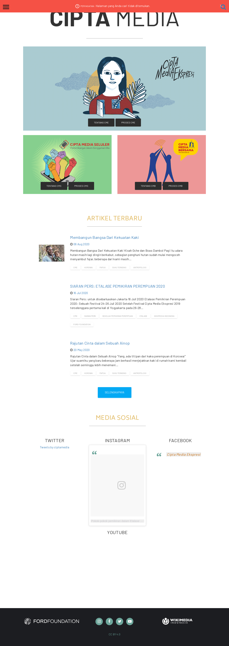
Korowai (88, 267)
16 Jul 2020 (80, 293)
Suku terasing (119, 267)
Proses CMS (81, 185)
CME (75, 267)
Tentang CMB (148, 185)
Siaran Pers (90, 316)
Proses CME (128, 122)
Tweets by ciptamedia (54, 447)
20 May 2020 (81, 350)
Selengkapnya (114, 392)
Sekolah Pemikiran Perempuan (117, 316)
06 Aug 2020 (81, 244)
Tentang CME (101, 122)
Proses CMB (176, 185)
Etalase (143, 316)
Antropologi (139, 267)
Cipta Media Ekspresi (183, 454)
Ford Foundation (82, 324)
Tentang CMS (53, 185)
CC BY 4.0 (115, 634)
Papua (103, 267)
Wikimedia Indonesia (164, 316)
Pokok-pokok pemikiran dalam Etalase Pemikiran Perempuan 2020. (134, 521)
